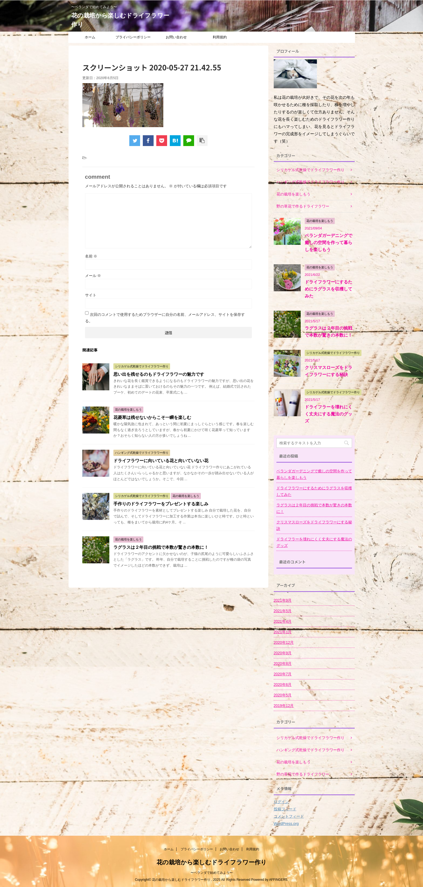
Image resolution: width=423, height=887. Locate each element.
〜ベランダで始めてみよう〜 (212, 873)
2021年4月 (283, 621)
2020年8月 (283, 663)
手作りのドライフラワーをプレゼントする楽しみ (160, 504)
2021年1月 (283, 632)
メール (93, 275)
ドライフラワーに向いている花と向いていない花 (160, 460)
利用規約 (220, 37)
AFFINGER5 (278, 880)
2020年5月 (283, 695)
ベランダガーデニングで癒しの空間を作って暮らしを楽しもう (328, 242)
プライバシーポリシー (133, 37)
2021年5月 (283, 611)
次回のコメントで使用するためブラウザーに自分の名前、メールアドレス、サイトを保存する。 (165, 317)
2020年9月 (283, 653)
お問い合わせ (176, 37)
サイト (90, 295)
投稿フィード (285, 809)
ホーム (90, 37)
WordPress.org (286, 823)
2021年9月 (283, 600)
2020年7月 (283, 674)
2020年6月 (283, 684)
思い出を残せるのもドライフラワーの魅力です (158, 374)
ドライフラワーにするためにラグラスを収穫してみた (328, 289)
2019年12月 (284, 705)
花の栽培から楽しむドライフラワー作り (212, 862)
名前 (91, 256)
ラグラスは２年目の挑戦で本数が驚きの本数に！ (160, 547)
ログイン (281, 802)
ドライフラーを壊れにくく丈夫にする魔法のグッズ (328, 414)
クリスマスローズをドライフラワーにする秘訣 (314, 525)
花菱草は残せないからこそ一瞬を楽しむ (152, 417)
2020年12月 (284, 642)
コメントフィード (289, 816)
